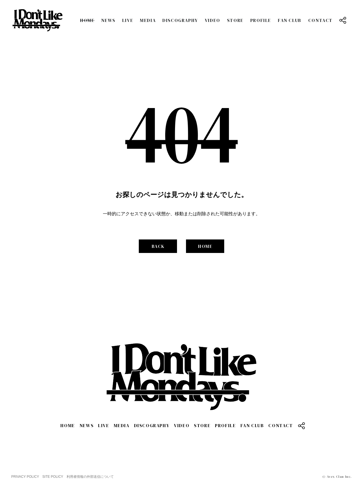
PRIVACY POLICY (25, 477)
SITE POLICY (52, 477)
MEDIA (148, 20)
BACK (158, 246)
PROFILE (260, 20)
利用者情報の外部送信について (90, 477)
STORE (235, 20)
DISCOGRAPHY (180, 20)
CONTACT (320, 20)
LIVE (127, 20)
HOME (87, 20)
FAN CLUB (289, 20)
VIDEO (212, 20)
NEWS (108, 20)
